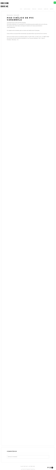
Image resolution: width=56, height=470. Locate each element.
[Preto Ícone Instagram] (50, 467)
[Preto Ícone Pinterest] (48, 467)
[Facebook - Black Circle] (52, 467)
